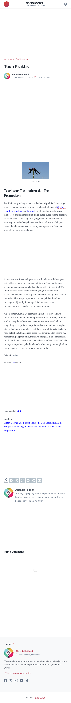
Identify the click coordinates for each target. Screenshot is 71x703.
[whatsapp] (22, 480)
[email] (39, 480)
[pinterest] (33, 480)
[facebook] (11, 480)
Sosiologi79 (34, 3)
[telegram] (28, 480)
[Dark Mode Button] (65, 4)
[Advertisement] (35, 33)
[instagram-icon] (16, 681)
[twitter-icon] (11, 681)
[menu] (6, 4)
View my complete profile (17, 673)
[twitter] (16, 480)
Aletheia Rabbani (24, 651)
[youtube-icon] (21, 681)
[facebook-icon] (5, 681)
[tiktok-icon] (27, 681)
